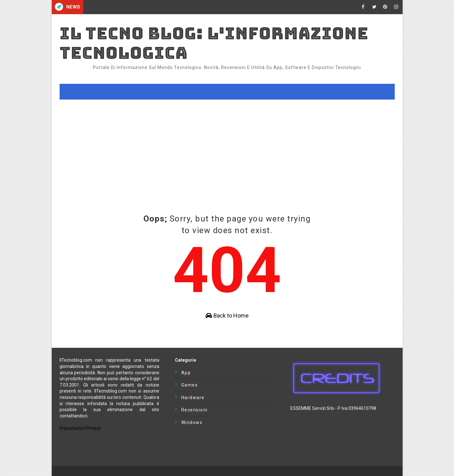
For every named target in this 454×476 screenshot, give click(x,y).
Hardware (193, 397)
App (186, 372)
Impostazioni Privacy (80, 428)
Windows (192, 422)
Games (189, 384)
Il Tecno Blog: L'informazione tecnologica (214, 43)
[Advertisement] (227, 147)
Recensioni (194, 409)
